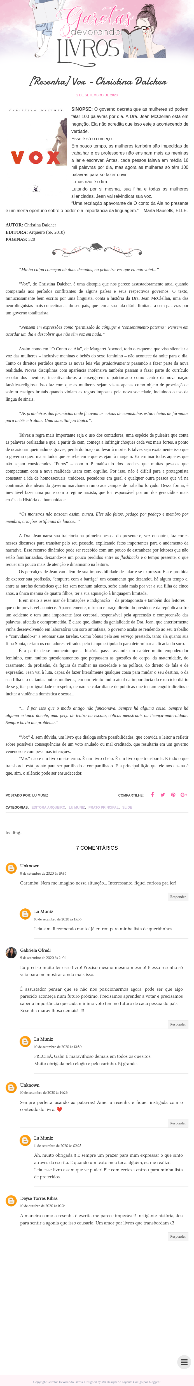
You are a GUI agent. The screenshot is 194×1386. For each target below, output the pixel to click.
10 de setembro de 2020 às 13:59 (58, 1047)
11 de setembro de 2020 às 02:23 (57, 1146)
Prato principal (103, 807)
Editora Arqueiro (48, 807)
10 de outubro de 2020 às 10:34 (43, 1206)
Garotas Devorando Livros (65, 1382)
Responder (178, 897)
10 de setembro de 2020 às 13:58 (57, 919)
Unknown (29, 865)
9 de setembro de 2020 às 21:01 (43, 958)
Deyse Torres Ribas (38, 1198)
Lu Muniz (43, 911)
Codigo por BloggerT (147, 1382)
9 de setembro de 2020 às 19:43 (43, 873)
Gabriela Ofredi (35, 950)
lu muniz (77, 807)
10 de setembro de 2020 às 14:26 (43, 1093)
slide (127, 807)
